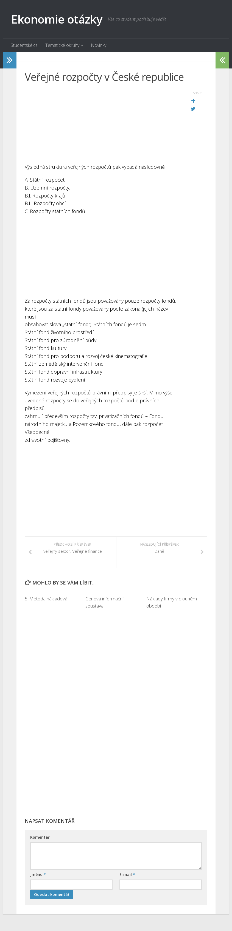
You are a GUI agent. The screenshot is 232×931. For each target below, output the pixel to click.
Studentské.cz (24, 45)
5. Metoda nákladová (46, 599)
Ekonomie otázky (56, 19)
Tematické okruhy (62, 45)
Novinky (98, 45)
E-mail (127, 874)
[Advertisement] (102, 124)
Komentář (40, 837)
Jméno (38, 874)
